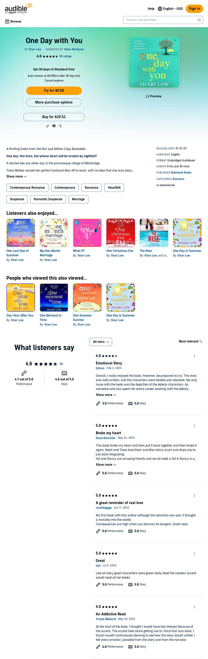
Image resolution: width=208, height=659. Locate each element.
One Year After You (19, 316)
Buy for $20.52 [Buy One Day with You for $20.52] (54, 117)
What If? (79, 251)
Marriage (78, 199)
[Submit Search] (199, 20)
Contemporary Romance (27, 188)
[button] (47, 126)
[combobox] (163, 20)
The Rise (146, 251)
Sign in (194, 9)
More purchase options (54, 102)
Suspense (17, 199)
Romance (91, 188)
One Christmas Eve (119, 251)
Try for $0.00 (54, 91)
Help (151, 9)
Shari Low (17, 260)
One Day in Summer (187, 251)
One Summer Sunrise (82, 318)
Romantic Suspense (48, 199)
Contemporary (65, 188)
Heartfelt (114, 188)
